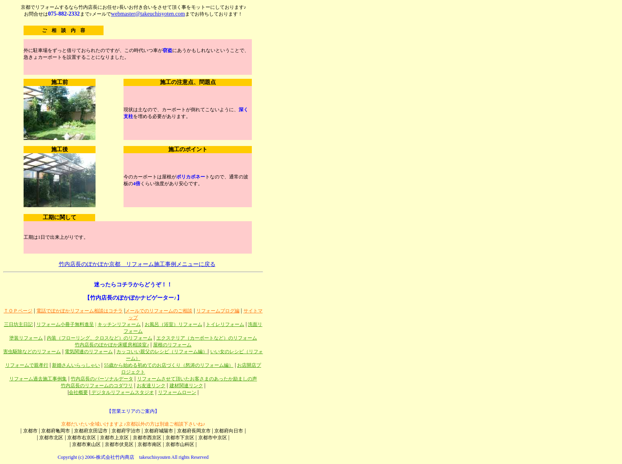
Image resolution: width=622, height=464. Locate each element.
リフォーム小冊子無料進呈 (65, 324)
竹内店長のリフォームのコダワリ (97, 385)
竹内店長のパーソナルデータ (102, 379)
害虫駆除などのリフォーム (32, 351)
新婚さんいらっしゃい (76, 365)
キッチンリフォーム (119, 324)
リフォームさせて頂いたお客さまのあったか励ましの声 (197, 379)
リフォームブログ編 (217, 311)
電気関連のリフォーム (89, 351)
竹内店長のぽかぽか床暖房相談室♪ (112, 345)
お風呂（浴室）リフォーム (173, 324)
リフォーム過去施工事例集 (38, 379)
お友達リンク (151, 385)
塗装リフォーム (26, 338)
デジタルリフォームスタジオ (122, 392)
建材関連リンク (186, 385)
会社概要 (78, 392)
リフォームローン (177, 392)
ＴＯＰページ (18, 311)
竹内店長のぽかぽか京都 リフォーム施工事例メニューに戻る (137, 264)
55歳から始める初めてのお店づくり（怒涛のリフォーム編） (168, 365)
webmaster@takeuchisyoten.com (148, 14)
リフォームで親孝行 (26, 365)
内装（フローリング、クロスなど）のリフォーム (99, 338)
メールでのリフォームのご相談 (158, 311)
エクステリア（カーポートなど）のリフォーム (206, 338)
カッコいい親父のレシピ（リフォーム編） (161, 351)
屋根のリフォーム (172, 345)
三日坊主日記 (18, 324)
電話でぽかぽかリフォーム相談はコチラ (79, 311)
